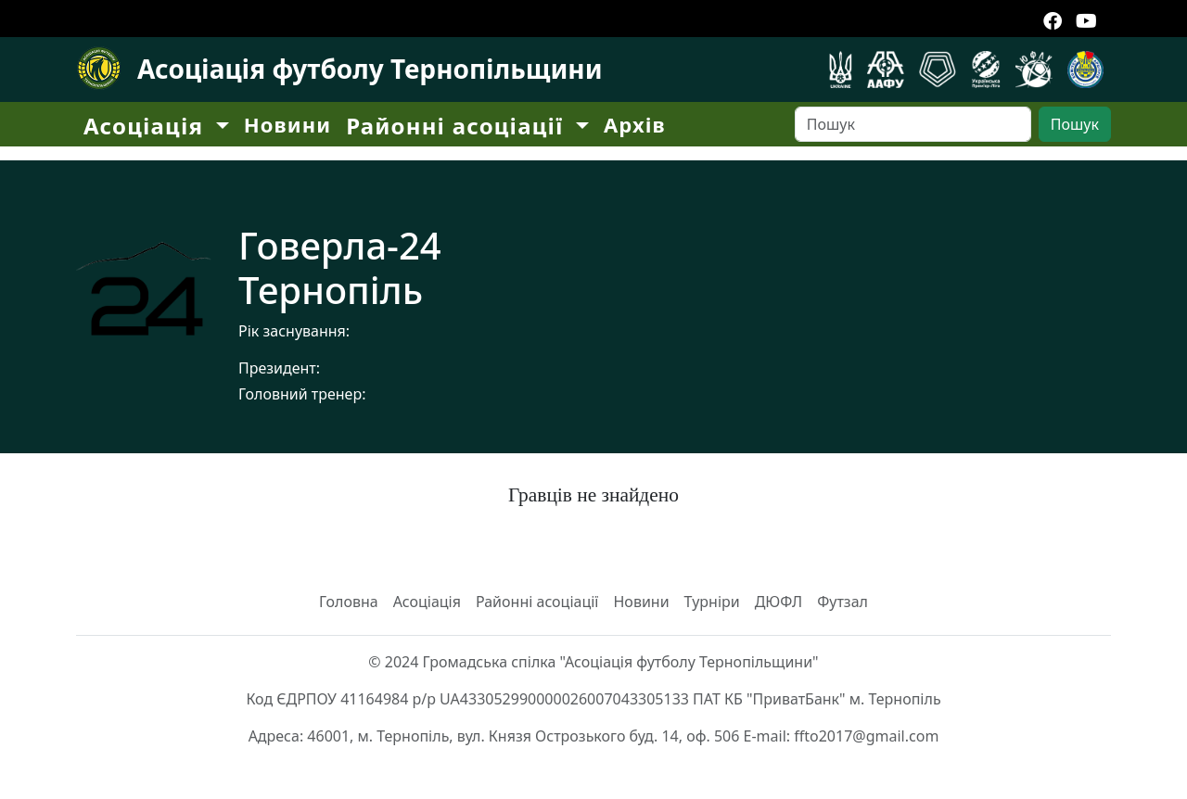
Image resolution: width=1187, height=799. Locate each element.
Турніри (712, 601)
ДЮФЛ (779, 601)
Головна (348, 601)
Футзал (842, 601)
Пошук (1075, 124)
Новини (287, 124)
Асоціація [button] (147, 125)
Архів (635, 124)
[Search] (913, 124)
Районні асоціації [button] (458, 125)
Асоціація (427, 601)
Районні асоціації (537, 601)
